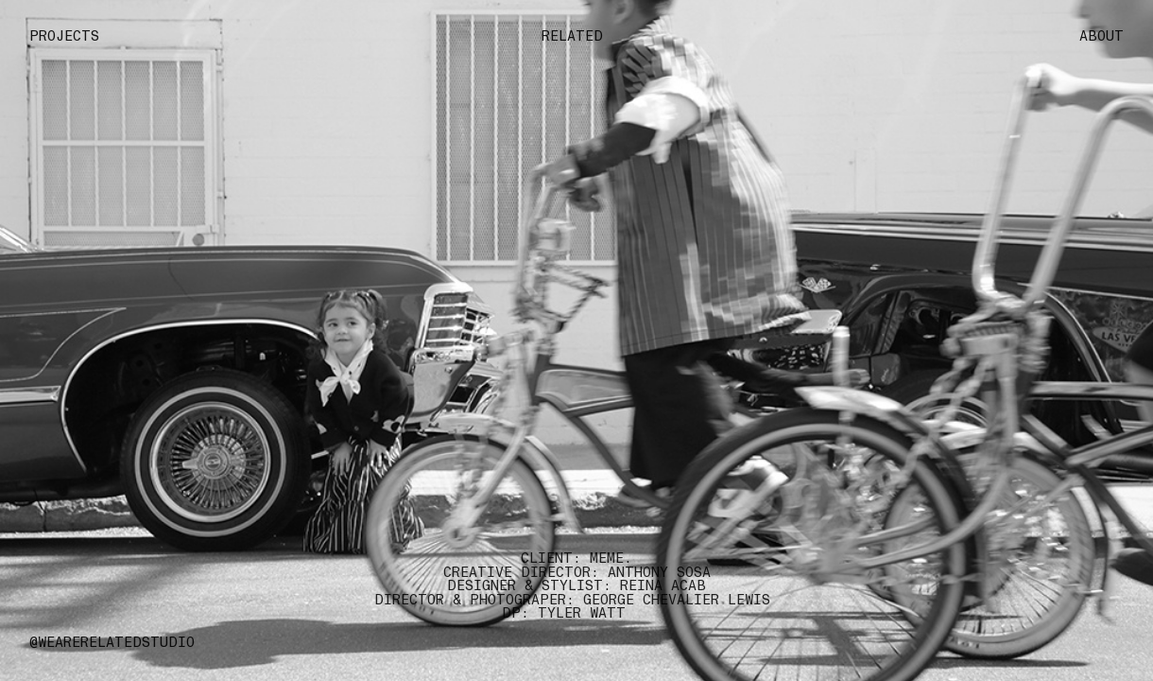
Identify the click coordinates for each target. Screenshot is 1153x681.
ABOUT (1101, 35)
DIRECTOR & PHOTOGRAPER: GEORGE (504, 599)
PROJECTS (64, 35)
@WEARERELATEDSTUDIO (112, 642)
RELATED (576, 35)
